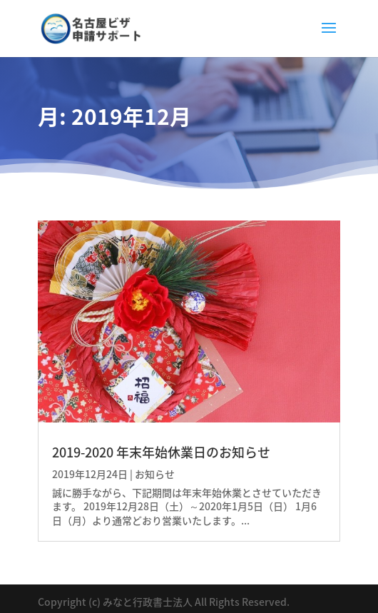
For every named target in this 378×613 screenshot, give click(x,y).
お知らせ (155, 474)
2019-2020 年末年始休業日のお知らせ (161, 452)
